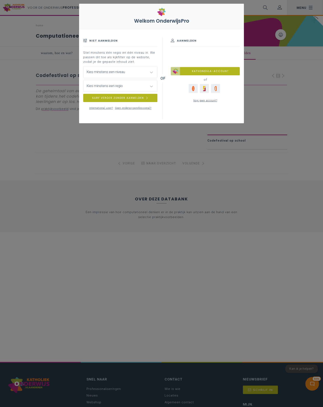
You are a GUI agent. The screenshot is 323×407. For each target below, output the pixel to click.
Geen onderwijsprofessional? (133, 108)
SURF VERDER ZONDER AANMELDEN (120, 98)
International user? (101, 108)
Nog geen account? (205, 100)
